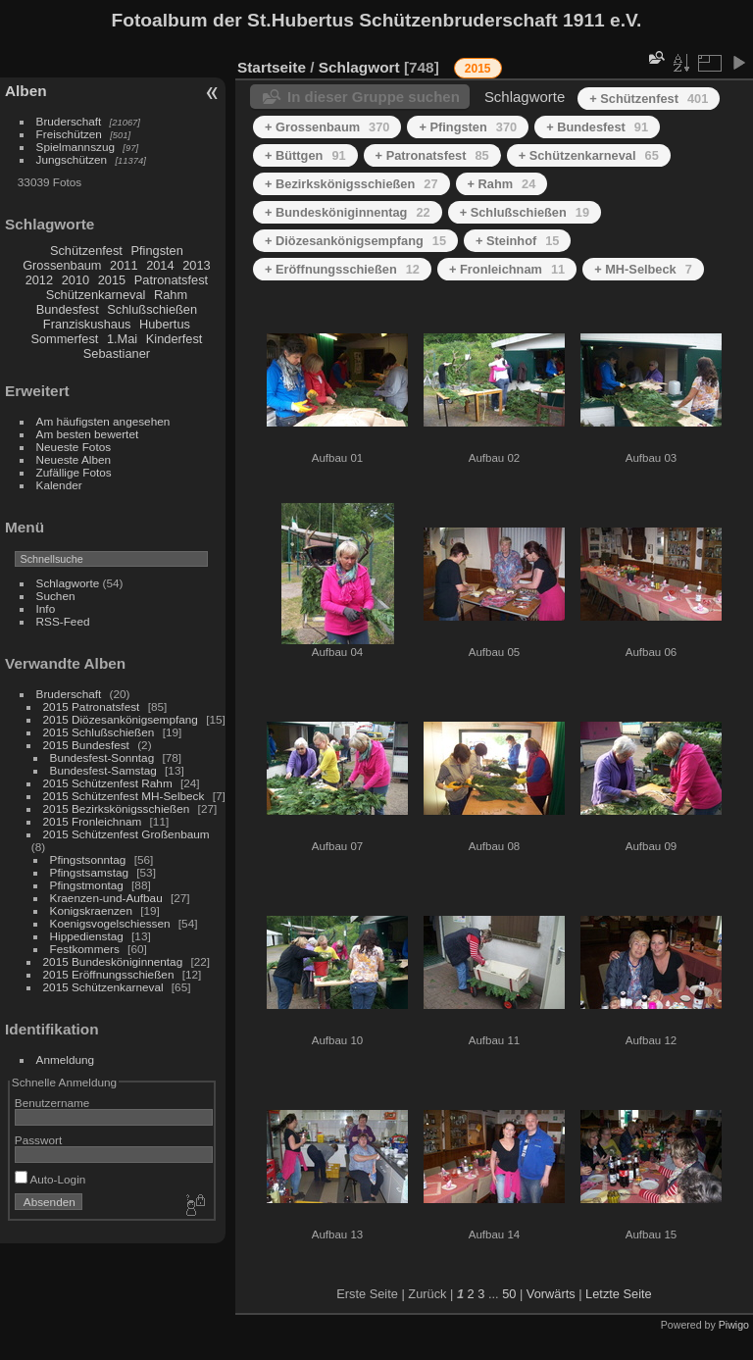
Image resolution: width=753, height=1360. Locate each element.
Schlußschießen (152, 309)
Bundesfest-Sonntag (102, 757)
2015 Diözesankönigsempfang (120, 719)
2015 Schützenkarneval (103, 987)
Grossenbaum (62, 265)
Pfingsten (156, 250)
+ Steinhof (517, 240)
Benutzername (52, 1102)
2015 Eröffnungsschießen (109, 974)
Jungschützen (72, 159)
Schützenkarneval (96, 294)
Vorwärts (551, 1293)
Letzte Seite (618, 1293)
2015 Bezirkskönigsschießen (116, 808)
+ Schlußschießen (524, 212)
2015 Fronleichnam (92, 821)
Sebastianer (116, 353)
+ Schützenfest (648, 98)
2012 (39, 280)
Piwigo (734, 1325)
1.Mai (122, 338)
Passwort (38, 1139)
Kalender (59, 485)
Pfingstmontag (87, 885)
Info (46, 608)
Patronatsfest (171, 280)
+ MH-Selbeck (643, 269)
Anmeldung (65, 1059)
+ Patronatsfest (432, 155)
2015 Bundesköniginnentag (113, 961)
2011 (123, 265)
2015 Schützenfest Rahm (108, 783)
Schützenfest (86, 250)
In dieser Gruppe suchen (373, 96)
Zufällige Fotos (74, 472)
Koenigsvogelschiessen (110, 923)
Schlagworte (68, 583)
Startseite (271, 67)
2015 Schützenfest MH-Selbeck (124, 795)
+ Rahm (502, 183)
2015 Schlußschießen (99, 732)
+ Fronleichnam (507, 269)
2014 (160, 265)
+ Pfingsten (468, 127)
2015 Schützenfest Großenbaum (126, 834)
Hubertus (164, 324)
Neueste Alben (74, 459)
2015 (112, 280)
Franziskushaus (87, 324)
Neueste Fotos (74, 446)
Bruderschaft (69, 121)
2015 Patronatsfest (91, 706)
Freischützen (69, 133)
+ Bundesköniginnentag (347, 212)
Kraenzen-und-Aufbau (106, 897)
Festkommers (85, 948)
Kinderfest (174, 338)
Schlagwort (359, 67)
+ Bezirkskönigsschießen (351, 183)
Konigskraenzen (91, 910)
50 (509, 1293)
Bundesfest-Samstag (103, 770)
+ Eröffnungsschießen (342, 269)
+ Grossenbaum (327, 127)
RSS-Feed (63, 621)
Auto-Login (50, 1179)
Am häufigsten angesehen (103, 421)
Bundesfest (67, 309)
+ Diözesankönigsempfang (355, 240)
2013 (196, 265)
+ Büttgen (305, 155)
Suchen (55, 595)
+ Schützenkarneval (589, 155)
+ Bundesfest (597, 127)
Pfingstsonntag (88, 859)
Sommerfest (64, 338)
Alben (26, 90)
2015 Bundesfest (86, 744)
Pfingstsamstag (89, 872)
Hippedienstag (87, 936)
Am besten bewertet (87, 434)
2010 (75, 280)
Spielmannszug (75, 146)
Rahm (170, 294)
